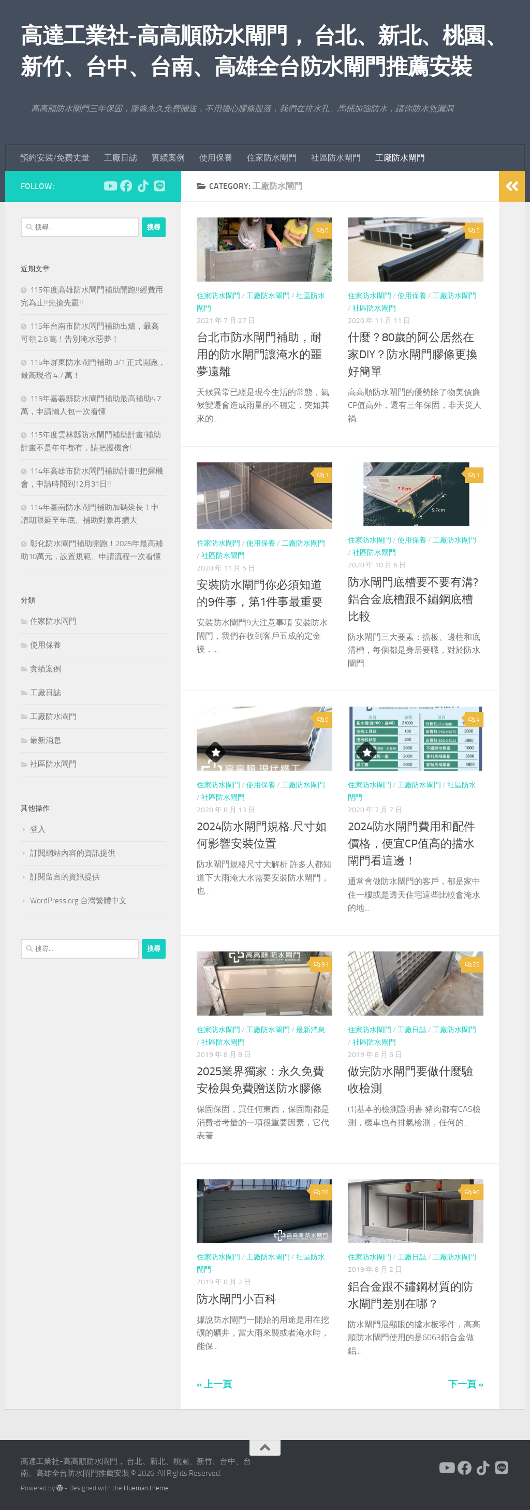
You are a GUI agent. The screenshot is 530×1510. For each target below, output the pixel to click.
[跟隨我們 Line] (159, 186)
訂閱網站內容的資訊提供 (72, 853)
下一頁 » (465, 1384)
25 (472, 964)
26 (321, 1192)
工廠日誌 (120, 158)
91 (321, 964)
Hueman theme (146, 1488)
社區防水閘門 (336, 158)
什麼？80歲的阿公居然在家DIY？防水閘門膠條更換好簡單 (413, 354)
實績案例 (168, 158)
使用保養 (215, 158)
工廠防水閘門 (400, 158)
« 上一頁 (214, 1384)
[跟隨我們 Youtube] (110, 186)
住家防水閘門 (272, 158)
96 (472, 1192)
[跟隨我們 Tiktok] (143, 186)
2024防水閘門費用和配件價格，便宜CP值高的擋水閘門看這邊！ (411, 844)
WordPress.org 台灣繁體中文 (78, 900)
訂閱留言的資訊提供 (65, 877)
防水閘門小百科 (236, 1299)
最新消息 (310, 1029)
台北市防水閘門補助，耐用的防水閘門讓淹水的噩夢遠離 (259, 354)
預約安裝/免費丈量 (55, 158)
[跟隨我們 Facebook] (126, 186)
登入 (38, 829)
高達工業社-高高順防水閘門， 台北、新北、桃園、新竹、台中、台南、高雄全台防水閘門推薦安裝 (264, 51)
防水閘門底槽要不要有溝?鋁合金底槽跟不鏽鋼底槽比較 (413, 599)
